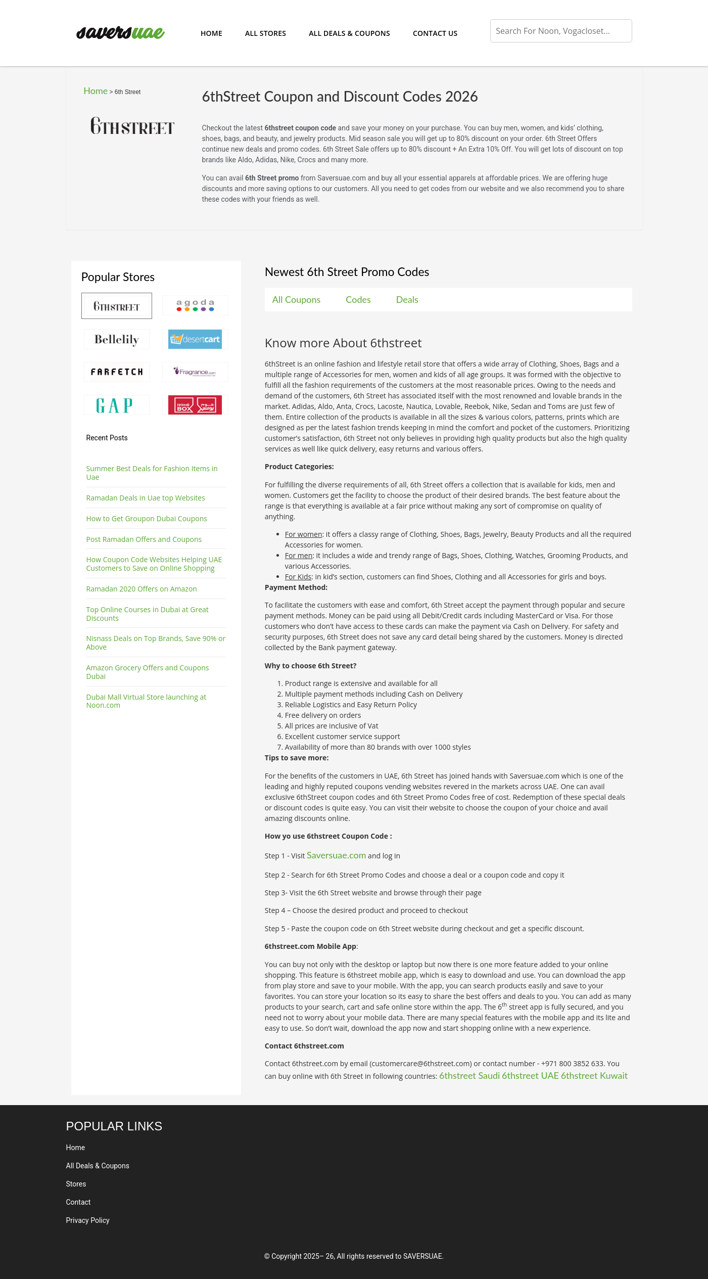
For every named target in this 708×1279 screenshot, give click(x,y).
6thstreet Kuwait (594, 1075)
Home (211, 33)
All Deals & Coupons (349, 33)
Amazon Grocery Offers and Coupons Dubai (147, 672)
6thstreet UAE (530, 1075)
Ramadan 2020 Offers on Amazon (141, 588)
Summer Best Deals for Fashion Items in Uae (152, 473)
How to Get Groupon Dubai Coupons (146, 518)
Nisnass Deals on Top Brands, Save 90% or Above (156, 642)
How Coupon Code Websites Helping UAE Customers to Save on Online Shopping (154, 564)
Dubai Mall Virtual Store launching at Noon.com (146, 701)
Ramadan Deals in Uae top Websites (145, 498)
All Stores (265, 33)
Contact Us (435, 33)
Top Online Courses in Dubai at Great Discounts (147, 614)
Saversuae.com (336, 854)
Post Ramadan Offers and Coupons (144, 539)
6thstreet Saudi (469, 1075)
